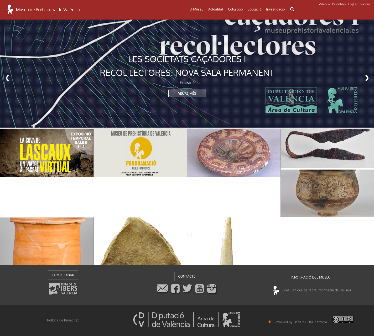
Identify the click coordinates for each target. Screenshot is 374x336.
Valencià (324, 4)
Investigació (275, 9)
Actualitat (215, 9)
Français (365, 4)
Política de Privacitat (63, 320)
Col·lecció (235, 9)
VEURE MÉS (187, 93)
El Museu (196, 9)
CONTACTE (186, 276)
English (353, 4)
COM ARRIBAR (63, 275)
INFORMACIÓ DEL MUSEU (311, 277)
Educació (254, 9)
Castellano (339, 4)
